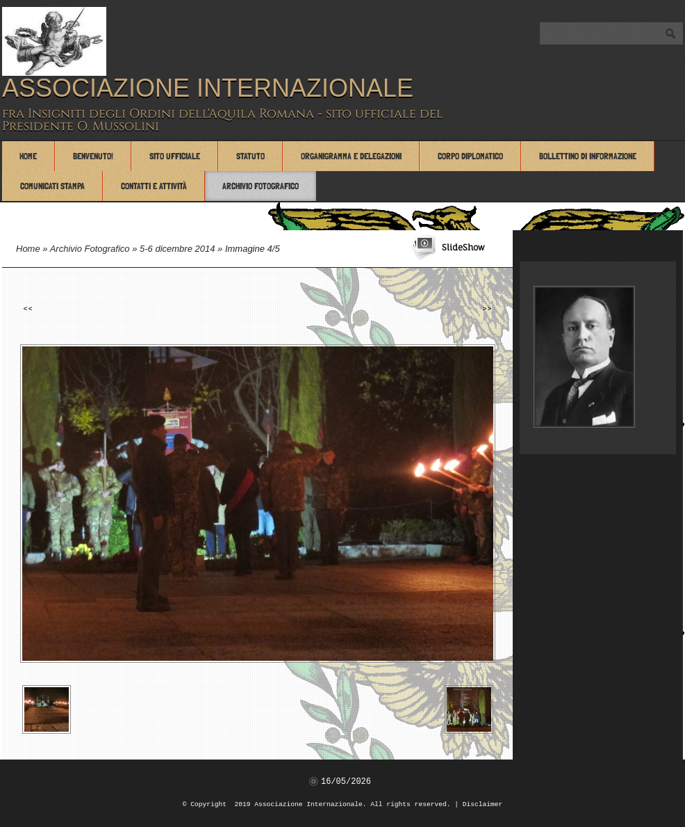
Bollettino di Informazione (587, 156)
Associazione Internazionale (207, 88)
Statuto (250, 156)
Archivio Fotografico (260, 186)
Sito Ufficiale (174, 156)
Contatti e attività (154, 186)
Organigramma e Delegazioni (351, 156)
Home (28, 156)
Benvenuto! (93, 156)
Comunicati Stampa (52, 186)
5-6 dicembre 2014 (177, 248)
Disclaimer (483, 804)
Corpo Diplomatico (470, 156)
